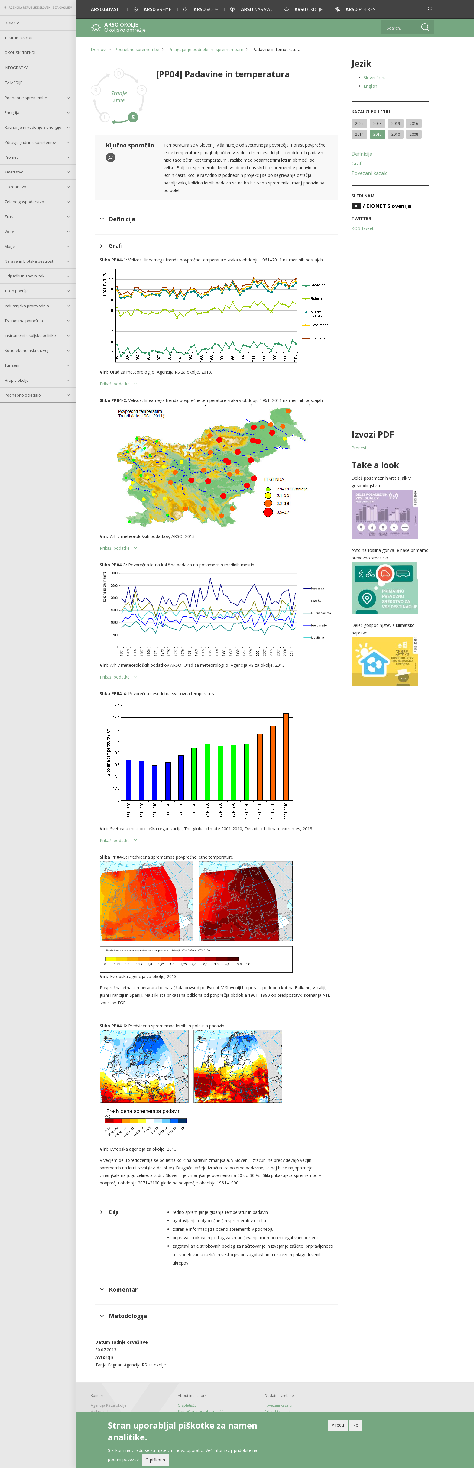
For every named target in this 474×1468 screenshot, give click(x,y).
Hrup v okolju (17, 380)
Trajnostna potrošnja (24, 320)
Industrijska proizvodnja (27, 306)
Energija (12, 112)
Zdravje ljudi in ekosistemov (30, 142)
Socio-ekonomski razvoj (26, 350)
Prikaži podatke (115, 384)
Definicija (362, 154)
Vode (9, 231)
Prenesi (359, 448)
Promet (11, 157)
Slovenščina (375, 77)
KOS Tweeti (363, 228)
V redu (338, 1425)
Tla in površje (17, 290)
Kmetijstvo (14, 172)
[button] (430, 9)
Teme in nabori (19, 38)
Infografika (16, 67)
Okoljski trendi (20, 52)
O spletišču (187, 1405)
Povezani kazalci (370, 173)
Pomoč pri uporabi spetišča (202, 1411)
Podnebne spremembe (26, 97)
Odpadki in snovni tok (24, 276)
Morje (10, 246)
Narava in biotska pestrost (29, 261)
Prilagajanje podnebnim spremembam (205, 49)
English (370, 86)
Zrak (9, 216)
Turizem (12, 365)
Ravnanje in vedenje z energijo (33, 127)
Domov (12, 23)
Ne (355, 1425)
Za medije (13, 82)
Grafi (357, 163)
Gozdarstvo (15, 187)
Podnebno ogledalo (23, 395)
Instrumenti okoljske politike (30, 335)
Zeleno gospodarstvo (24, 201)
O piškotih (155, 1460)
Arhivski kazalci (277, 1411)
